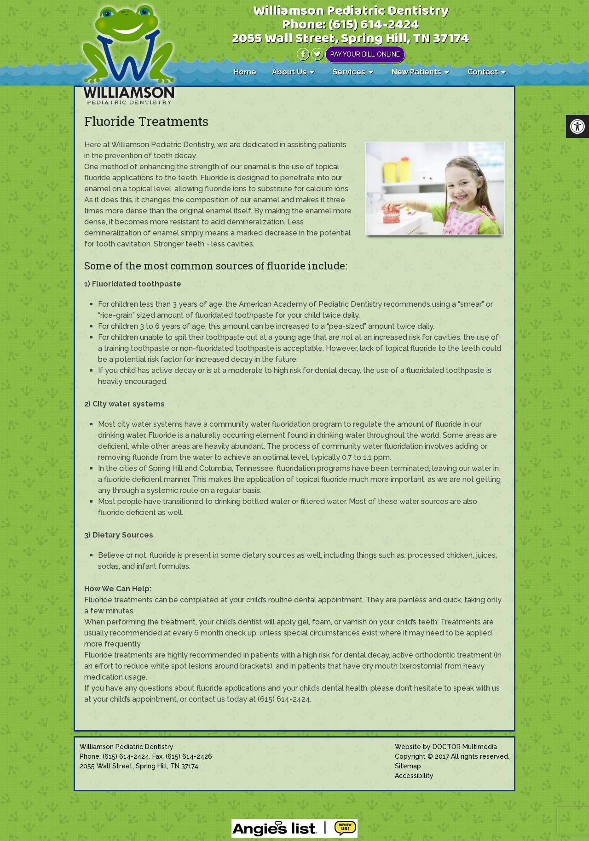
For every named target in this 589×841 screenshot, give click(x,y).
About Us (289, 72)
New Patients (416, 72)
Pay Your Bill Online (365, 54)
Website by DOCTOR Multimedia (446, 746)
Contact (483, 72)
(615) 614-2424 (374, 25)
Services (349, 72)
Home (245, 72)
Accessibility (414, 775)
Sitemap (408, 766)
